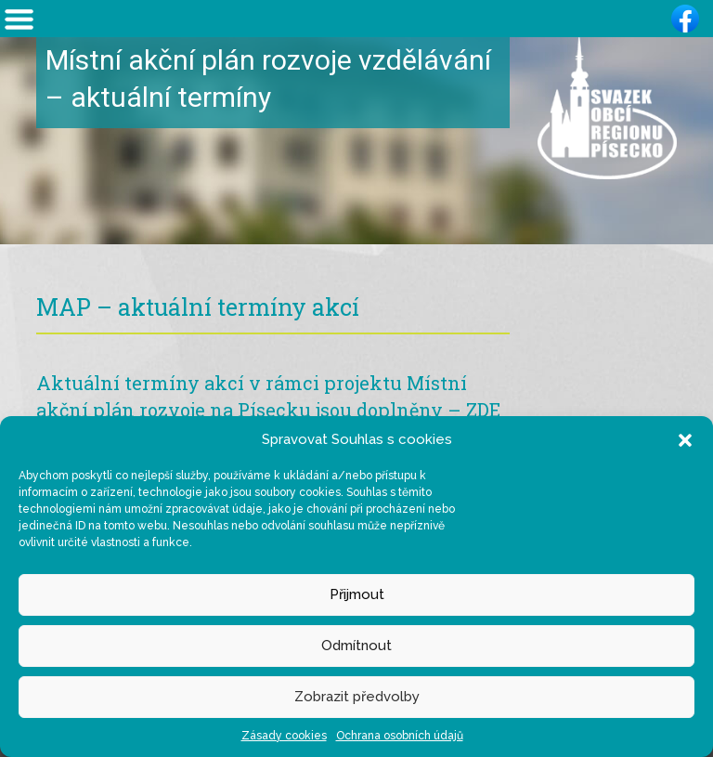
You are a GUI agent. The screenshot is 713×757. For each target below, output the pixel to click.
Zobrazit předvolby (357, 696)
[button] (685, 439)
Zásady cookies (284, 735)
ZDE (483, 410)
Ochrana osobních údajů (399, 735)
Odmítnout (356, 645)
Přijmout (357, 594)
